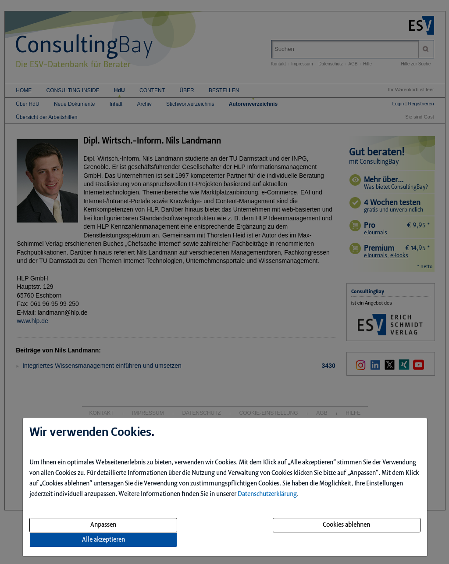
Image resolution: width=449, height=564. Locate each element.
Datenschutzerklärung (267, 494)
